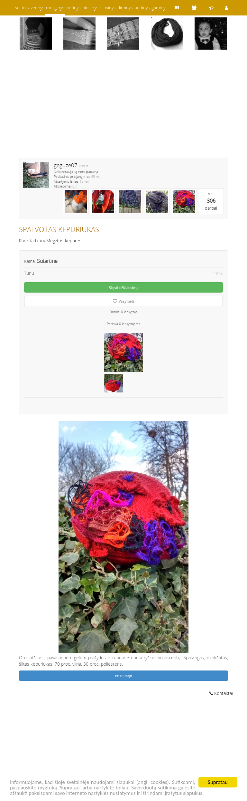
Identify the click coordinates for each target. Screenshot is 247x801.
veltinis (22, 8)
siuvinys (108, 8)
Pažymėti (123, 301)
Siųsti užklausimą (123, 287)
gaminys (159, 8)
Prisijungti (123, 676)
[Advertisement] (123, 108)
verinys (37, 8)
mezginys (55, 8)
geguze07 (66, 165)
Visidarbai (211, 200)
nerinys (73, 8)
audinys (142, 8)
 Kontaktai (221, 693)
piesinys (90, 8)
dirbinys (125, 8)
